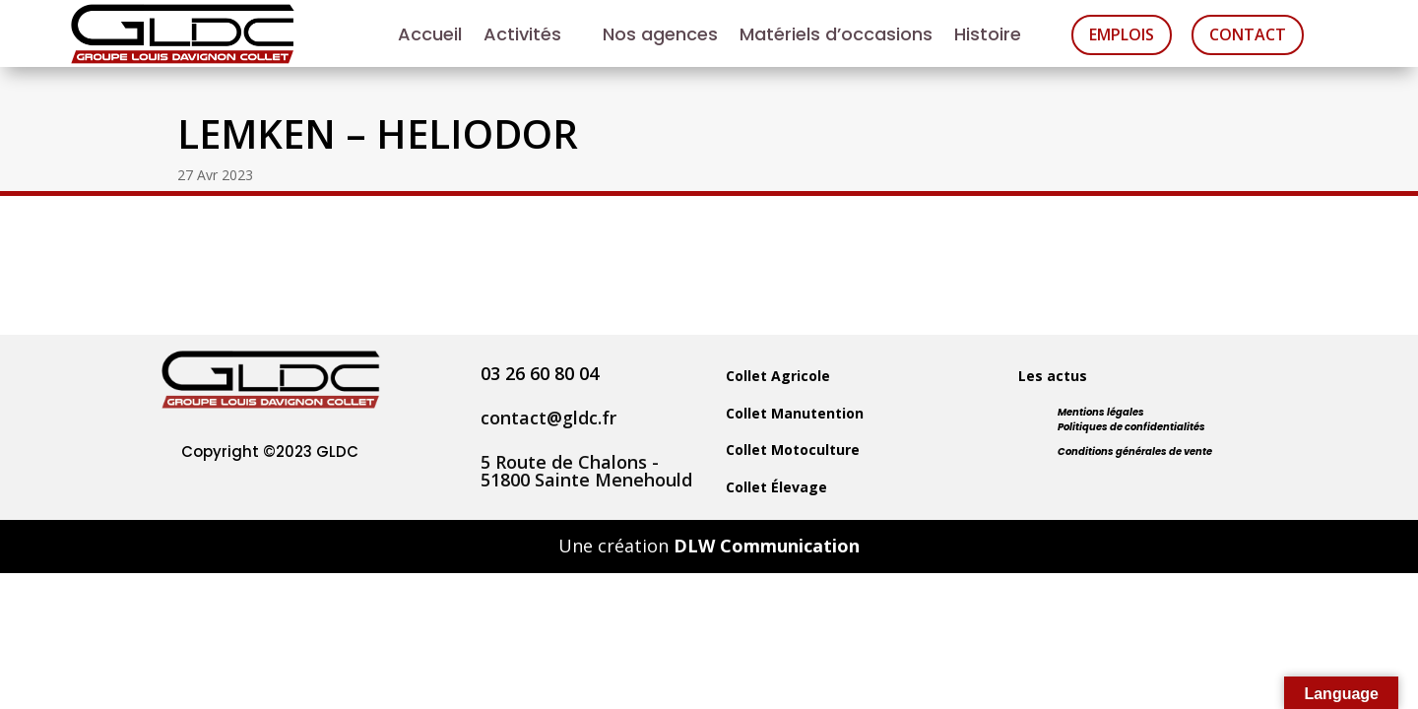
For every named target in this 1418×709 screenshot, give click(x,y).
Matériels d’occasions (836, 37)
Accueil (430, 37)
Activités (522, 37)
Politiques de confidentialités (1131, 426)
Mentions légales (1101, 412)
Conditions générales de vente (1135, 451)
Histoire (987, 37)
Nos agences (660, 37)
